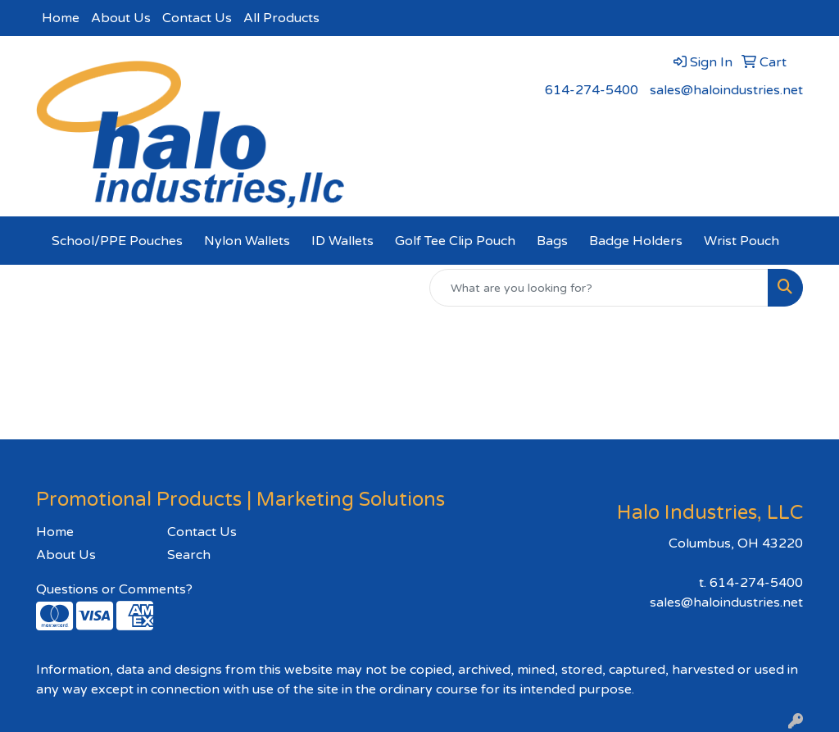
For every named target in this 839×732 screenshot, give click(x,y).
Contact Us (197, 18)
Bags (552, 241)
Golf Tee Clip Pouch (455, 241)
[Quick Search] (599, 288)
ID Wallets (342, 241)
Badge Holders (636, 241)
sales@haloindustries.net (726, 90)
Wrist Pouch (741, 241)
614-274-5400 (591, 90)
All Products (281, 18)
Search (189, 555)
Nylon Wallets (247, 241)
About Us (121, 18)
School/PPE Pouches (117, 241)
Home (60, 18)
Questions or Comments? (114, 589)
